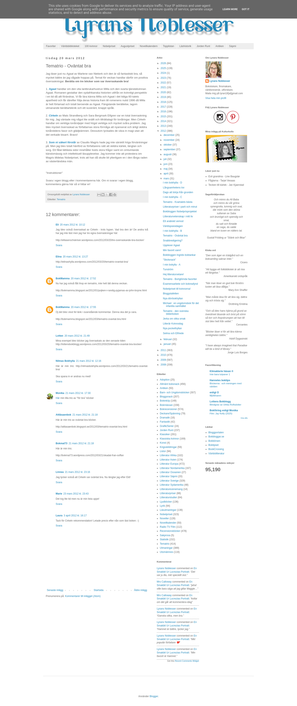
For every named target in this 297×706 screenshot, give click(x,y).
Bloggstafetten (171, 293)
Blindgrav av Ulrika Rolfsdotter (225, 404)
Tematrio (61, 199)
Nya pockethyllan (172, 328)
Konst (163, 442)
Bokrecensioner (168, 409)
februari (168, 339)
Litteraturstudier (168, 497)
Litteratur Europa (169, 463)
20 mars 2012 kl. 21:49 (77, 335)
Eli (57, 224)
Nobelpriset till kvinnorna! (177, 288)
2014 (164, 121)
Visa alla (244, 418)
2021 (164, 87)
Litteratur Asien (168, 459)
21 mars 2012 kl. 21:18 (85, 414)
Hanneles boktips (220, 380)
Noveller (164, 518)
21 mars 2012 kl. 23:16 (77, 472)
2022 (164, 82)
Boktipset (214, 445)
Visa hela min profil (215, 98)
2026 (164, 63)
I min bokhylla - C (172, 197)
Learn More (230, 9)
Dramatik (165, 417)
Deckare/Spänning (170, 413)
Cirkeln (53, 115)
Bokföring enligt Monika (224, 410)
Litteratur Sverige (169, 480)
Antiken (220, 46)
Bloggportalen (216, 432)
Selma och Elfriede (173, 333)
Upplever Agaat (171, 245)
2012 (164, 130)
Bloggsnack (166, 396)
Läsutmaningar (168, 510)
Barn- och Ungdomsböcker (174, 392)
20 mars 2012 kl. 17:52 (83, 278)
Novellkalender (168, 522)
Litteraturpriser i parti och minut (180, 206)
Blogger (154, 696)
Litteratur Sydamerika (171, 484)
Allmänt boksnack (169, 384)
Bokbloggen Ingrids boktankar (179, 255)
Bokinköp (165, 400)
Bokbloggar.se (216, 436)
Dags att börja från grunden (178, 192)
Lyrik (162, 505)
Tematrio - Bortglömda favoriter (180, 279)
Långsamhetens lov (173, 187)
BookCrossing (216, 449)
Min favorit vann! (172, 250)
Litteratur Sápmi (168, 476)
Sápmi (232, 46)
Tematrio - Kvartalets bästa (177, 202)
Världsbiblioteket (70, 46)
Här (58, 398)
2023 (164, 77)
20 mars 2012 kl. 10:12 (72, 224)
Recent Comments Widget (187, 661)
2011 (164, 350)
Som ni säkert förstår (62, 142)
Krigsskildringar (168, 447)
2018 (164, 102)
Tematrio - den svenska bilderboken (176, 312)
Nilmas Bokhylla (65, 360)
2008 (164, 364)
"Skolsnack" (169, 259)
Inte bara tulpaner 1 (220, 374)
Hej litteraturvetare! (173, 274)
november (169, 140)
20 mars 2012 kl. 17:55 (83, 307)
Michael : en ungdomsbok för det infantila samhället (181, 305)
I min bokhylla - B (172, 230)
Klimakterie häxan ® (221, 371)
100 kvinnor (91, 46)
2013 (164, 126)
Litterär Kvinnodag (173, 323)
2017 (164, 106)
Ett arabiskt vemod (173, 221)
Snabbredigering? (173, 240)
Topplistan (168, 46)
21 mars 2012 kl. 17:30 (78, 393)
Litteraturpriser (168, 493)
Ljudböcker (166, 501)
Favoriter (51, 46)
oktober (168, 144)
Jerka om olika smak (174, 318)
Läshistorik (185, 46)
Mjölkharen (215, 395)
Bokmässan (166, 405)
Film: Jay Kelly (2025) (221, 413)
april (166, 173)
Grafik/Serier (167, 426)
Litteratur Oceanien (170, 472)
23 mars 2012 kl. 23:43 (75, 493)
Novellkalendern (149, 46)
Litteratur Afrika (168, 455)
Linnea (60, 472)
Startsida (98, 590)
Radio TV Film (168, 526)
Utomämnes (166, 552)
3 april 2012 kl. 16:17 (75, 515)
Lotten (59, 335)
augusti (168, 154)
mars (167, 178)
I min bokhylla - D (172, 182)
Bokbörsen (214, 440)
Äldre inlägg (140, 590)
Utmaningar (166, 547)
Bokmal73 (61, 443)
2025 (164, 68)
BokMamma (63, 278)
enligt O (214, 392)
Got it (245, 9)
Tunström (168, 269)
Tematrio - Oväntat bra (175, 235)
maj (166, 168)
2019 (164, 97)
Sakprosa (165, 535)
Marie (59, 493)
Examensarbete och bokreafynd (180, 283)
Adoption (165, 379)
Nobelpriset (109, 46)
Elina (59, 256)
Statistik (164, 539)
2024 (164, 73)
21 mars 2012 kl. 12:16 (88, 360)
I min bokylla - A (171, 264)
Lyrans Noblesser (166, 568)
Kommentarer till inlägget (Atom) (82, 596)
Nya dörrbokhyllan (173, 298)
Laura (59, 515)
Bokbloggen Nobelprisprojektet (180, 211)
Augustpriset (127, 46)
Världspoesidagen (173, 226)
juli (165, 159)
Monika (60, 393)
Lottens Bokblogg (220, 401)
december (169, 135)
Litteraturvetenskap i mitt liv (178, 216)
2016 (164, 111)
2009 (164, 359)
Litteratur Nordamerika (172, 468)
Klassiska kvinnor (169, 438)
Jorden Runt (203, 46)
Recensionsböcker (170, 531)
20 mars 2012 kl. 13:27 (75, 256)
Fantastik (165, 421)
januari (168, 344)
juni (166, 164)
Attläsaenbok (63, 414)
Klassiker (165, 434)
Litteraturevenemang (171, 489)
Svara (59, 245)
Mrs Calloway (164, 581)
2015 (164, 116)
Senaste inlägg (55, 590)
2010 (164, 355)
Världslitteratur (216, 453)
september (170, 149)
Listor (163, 451)
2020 (164, 92)
